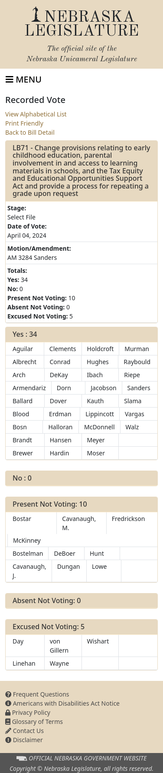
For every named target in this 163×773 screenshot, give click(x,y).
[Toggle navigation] (23, 79)
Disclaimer (24, 740)
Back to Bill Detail (30, 132)
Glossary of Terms (34, 721)
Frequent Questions (37, 694)
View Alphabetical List (36, 114)
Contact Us (24, 731)
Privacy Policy (27, 712)
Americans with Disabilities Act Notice (62, 703)
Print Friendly (24, 123)
